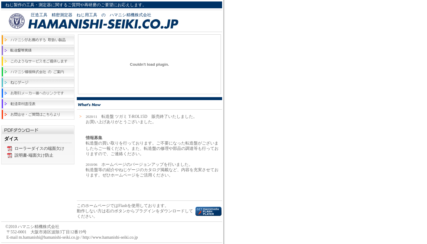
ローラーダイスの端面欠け (39, 148)
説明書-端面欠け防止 (34, 155)
